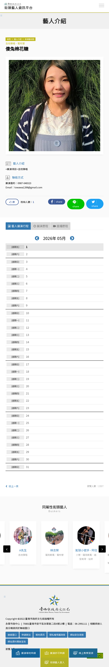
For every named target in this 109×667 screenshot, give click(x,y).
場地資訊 (40, 634)
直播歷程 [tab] (60, 226)
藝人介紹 (17, 39)
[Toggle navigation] (102, 5)
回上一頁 (12, 485)
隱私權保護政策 (57, 634)
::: (5, 4)
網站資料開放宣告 (17, 641)
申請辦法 (26, 634)
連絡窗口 (12, 634)
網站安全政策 (77, 634)
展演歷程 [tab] (40, 226)
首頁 (9, 39)
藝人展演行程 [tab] (18, 226)
